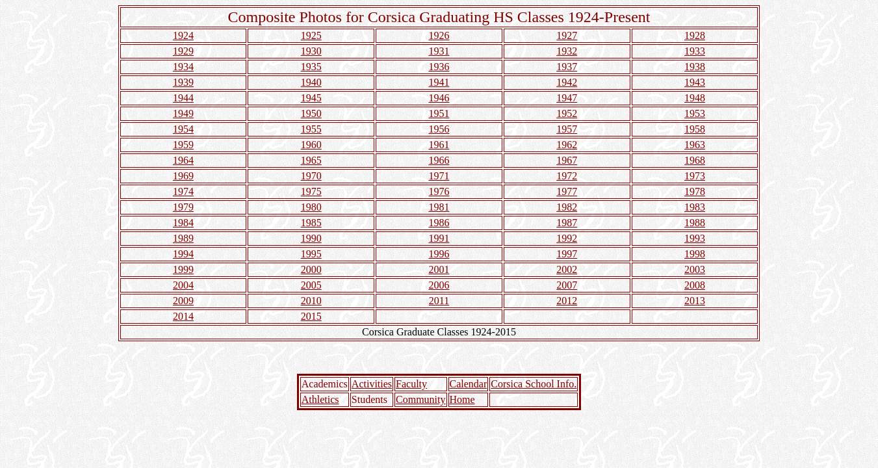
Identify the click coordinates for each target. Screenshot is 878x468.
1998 (694, 253)
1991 (438, 238)
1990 (311, 238)
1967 (566, 160)
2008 (694, 285)
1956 (438, 129)
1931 (438, 51)
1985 (311, 222)
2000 (311, 269)
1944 (183, 97)
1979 (183, 207)
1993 (694, 238)
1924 (183, 35)
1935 (311, 66)
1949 (183, 113)
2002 (566, 269)
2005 (311, 285)
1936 (438, 66)
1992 (566, 238)
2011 (439, 300)
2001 (438, 269)
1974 (183, 191)
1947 (566, 97)
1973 (694, 175)
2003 (694, 269)
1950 (311, 113)
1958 (694, 129)
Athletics (320, 399)
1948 (694, 97)
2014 (183, 316)
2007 (566, 285)
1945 (311, 97)
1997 (566, 253)
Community (420, 399)
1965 (311, 160)
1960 (311, 144)
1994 (183, 253)
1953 (694, 113)
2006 (438, 285)
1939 (183, 82)
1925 (311, 35)
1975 (311, 191)
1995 (311, 253)
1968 (694, 160)
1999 (183, 269)
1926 (438, 35)
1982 (566, 207)
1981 (438, 207)
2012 (566, 300)
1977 (566, 191)
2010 (311, 300)
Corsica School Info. (533, 383)
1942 (566, 82)
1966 (438, 160)
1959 (183, 144)
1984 (183, 222)
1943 (694, 82)
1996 (438, 253)
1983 (694, 207)
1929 (183, 51)
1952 (566, 113)
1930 (311, 51)
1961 (438, 144)
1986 (438, 222)
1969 (183, 175)
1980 (311, 207)
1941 (438, 82)
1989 (183, 238)
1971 (438, 175)
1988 (694, 222)
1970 (311, 175)
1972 (566, 175)
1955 (311, 129)
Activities (372, 383)
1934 (183, 66)
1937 (566, 66)
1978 (694, 191)
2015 (311, 316)
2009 (183, 300)
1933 (694, 51)
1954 (183, 129)
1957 (566, 129)
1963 (694, 144)
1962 (566, 144)
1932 (566, 51)
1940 (311, 82)
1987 (566, 222)
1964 (183, 160)
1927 (566, 35)
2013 (694, 300)
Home (462, 399)
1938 (694, 66)
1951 (438, 113)
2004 (183, 285)
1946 (438, 97)
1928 (694, 35)
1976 (438, 191)
